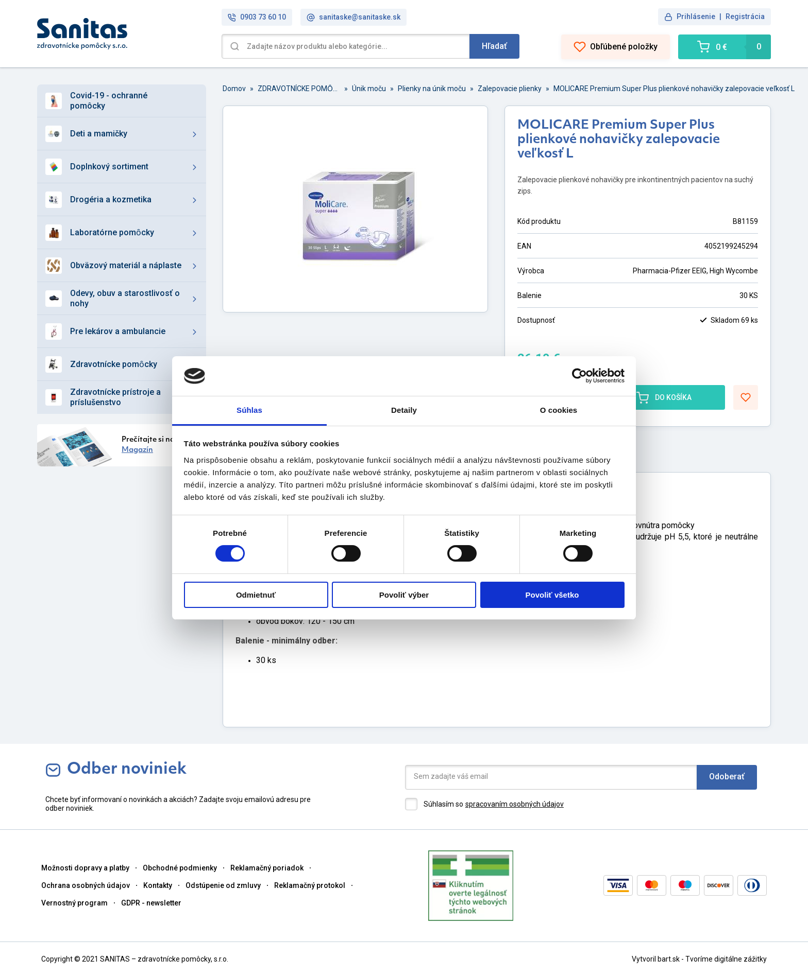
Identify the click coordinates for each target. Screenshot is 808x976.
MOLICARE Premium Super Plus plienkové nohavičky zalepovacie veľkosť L (674, 88)
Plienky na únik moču (432, 88)
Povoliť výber (404, 594)
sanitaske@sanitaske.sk (353, 17)
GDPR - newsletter (151, 903)
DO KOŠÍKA (664, 397)
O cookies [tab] (559, 410)
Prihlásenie (696, 16)
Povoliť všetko (552, 594)
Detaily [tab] (404, 410)
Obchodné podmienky (180, 868)
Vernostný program (74, 903)
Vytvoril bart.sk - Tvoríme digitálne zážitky (699, 959)
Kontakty (157, 885)
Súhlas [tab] (249, 410)
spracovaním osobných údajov (514, 804)
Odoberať (727, 776)
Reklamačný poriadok (267, 868)
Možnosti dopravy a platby (85, 868)
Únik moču (369, 88)
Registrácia (745, 16)
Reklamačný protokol (309, 885)
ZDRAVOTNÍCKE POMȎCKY (299, 88)
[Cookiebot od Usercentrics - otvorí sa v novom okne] (579, 376)
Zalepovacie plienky (510, 88)
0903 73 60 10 (257, 17)
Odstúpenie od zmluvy (223, 885)
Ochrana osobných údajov (85, 885)
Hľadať (494, 46)
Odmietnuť (256, 594)
